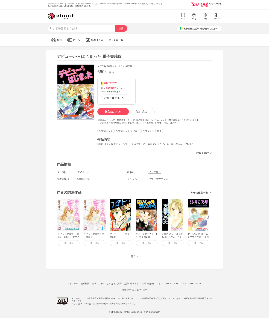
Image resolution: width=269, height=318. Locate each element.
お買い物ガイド (131, 283)
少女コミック (106, 130)
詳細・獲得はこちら (115, 97)
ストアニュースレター (167, 283)
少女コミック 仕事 (152, 130)
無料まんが (94, 40)
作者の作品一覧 (199, 192)
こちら (175, 123)
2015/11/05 (84, 179)
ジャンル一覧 (116, 40)
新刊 (56, 40)
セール (73, 40)
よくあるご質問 (114, 283)
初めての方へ (98, 283)
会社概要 (85, 283)
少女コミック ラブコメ (128, 130)
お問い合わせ (147, 283)
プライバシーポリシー (190, 283)
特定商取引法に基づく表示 (134, 289)
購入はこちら (113, 111)
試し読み (141, 111)
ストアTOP (73, 283)
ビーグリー (154, 172)
